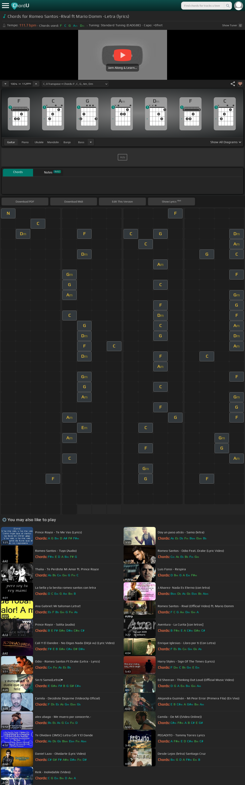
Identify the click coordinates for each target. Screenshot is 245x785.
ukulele (39, 142)
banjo (67, 142)
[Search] (227, 6)
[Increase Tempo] (36, 84)
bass (81, 142)
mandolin (53, 142)
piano (25, 142)
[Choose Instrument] (91, 142)
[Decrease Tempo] (5, 84)
